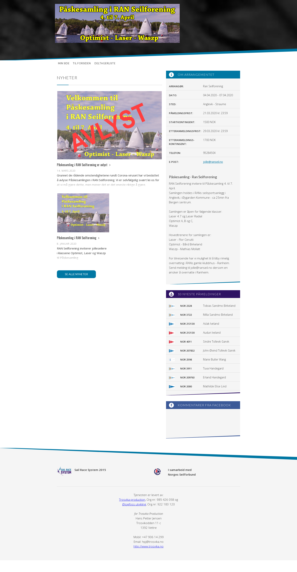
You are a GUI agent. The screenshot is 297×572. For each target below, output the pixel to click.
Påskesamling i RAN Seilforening (78, 237)
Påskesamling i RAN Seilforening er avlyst (83, 164)
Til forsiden (82, 63)
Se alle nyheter (76, 274)
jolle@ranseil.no (213, 162)
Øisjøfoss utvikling (134, 504)
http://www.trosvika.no (148, 546)
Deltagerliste (105, 63)
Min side (64, 63)
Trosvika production (132, 499)
